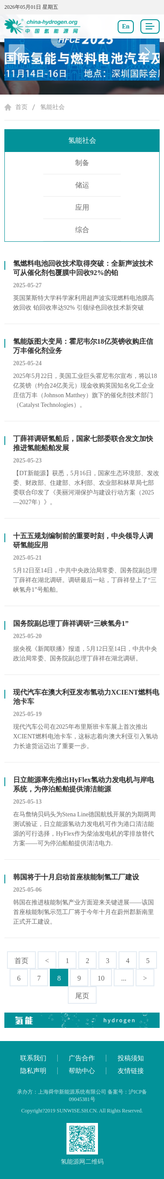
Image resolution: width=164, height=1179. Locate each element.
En (125, 26)
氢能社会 (52, 107)
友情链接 (131, 1070)
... (123, 978)
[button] (147, 52)
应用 (82, 207)
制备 (82, 162)
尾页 (82, 995)
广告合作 (82, 1058)
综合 (82, 229)
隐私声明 (33, 1070)
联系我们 (33, 1058)
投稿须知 (131, 1058)
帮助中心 (82, 1070)
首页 (21, 107)
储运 (82, 185)
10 (101, 978)
